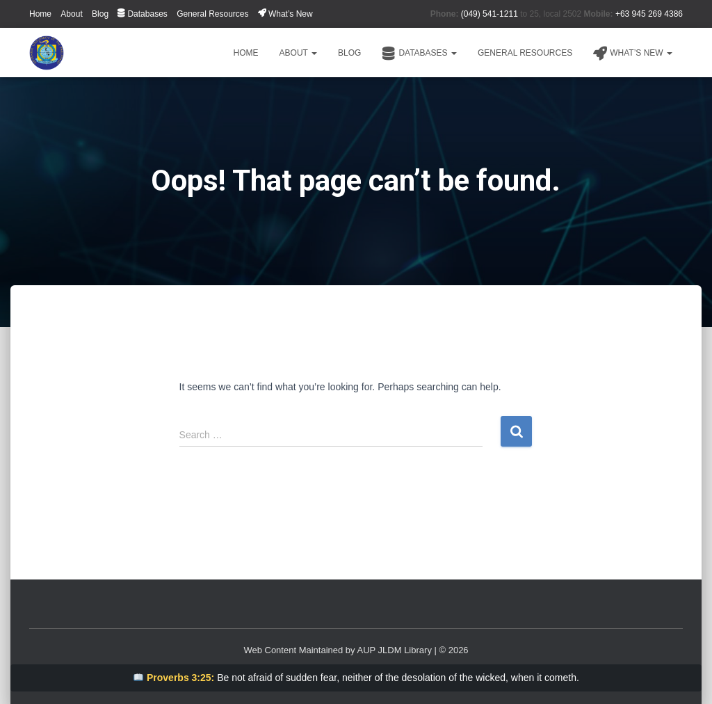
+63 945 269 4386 (649, 14)
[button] (313, 53)
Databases (142, 14)
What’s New (285, 14)
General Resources (212, 14)
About (71, 14)
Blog (100, 14)
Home (40, 14)
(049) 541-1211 (489, 14)
